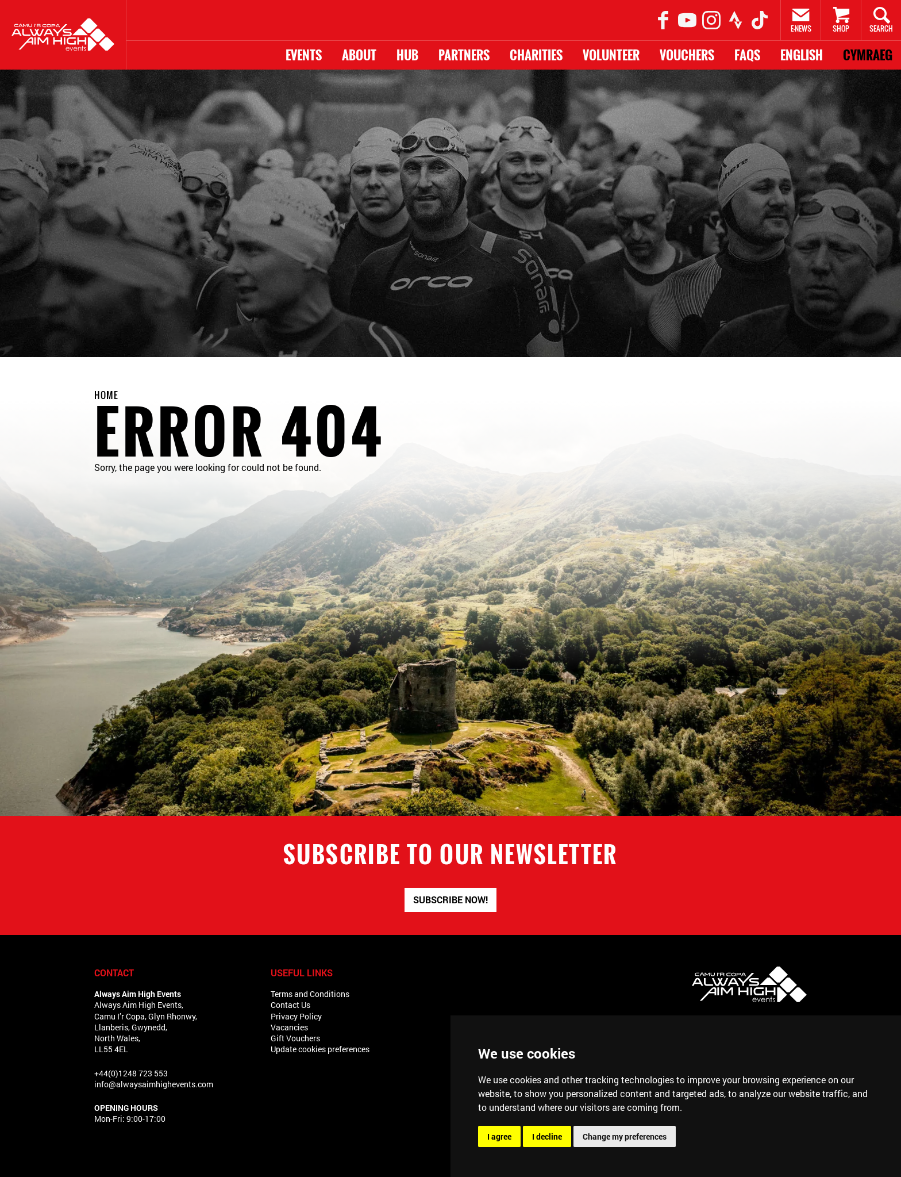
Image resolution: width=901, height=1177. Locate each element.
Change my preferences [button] (625, 1136)
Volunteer (611, 55)
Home (106, 395)
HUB (407, 55)
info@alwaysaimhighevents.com (153, 1084)
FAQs (747, 55)
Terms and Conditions (310, 993)
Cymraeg (867, 55)
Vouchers (687, 55)
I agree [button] (499, 1136)
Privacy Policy (296, 1016)
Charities (536, 55)
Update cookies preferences (320, 1049)
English (801, 55)
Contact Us (290, 1004)
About (359, 55)
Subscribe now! (450, 900)
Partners (464, 55)
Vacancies (289, 1027)
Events (304, 55)
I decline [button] (547, 1136)
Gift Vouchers (295, 1038)
